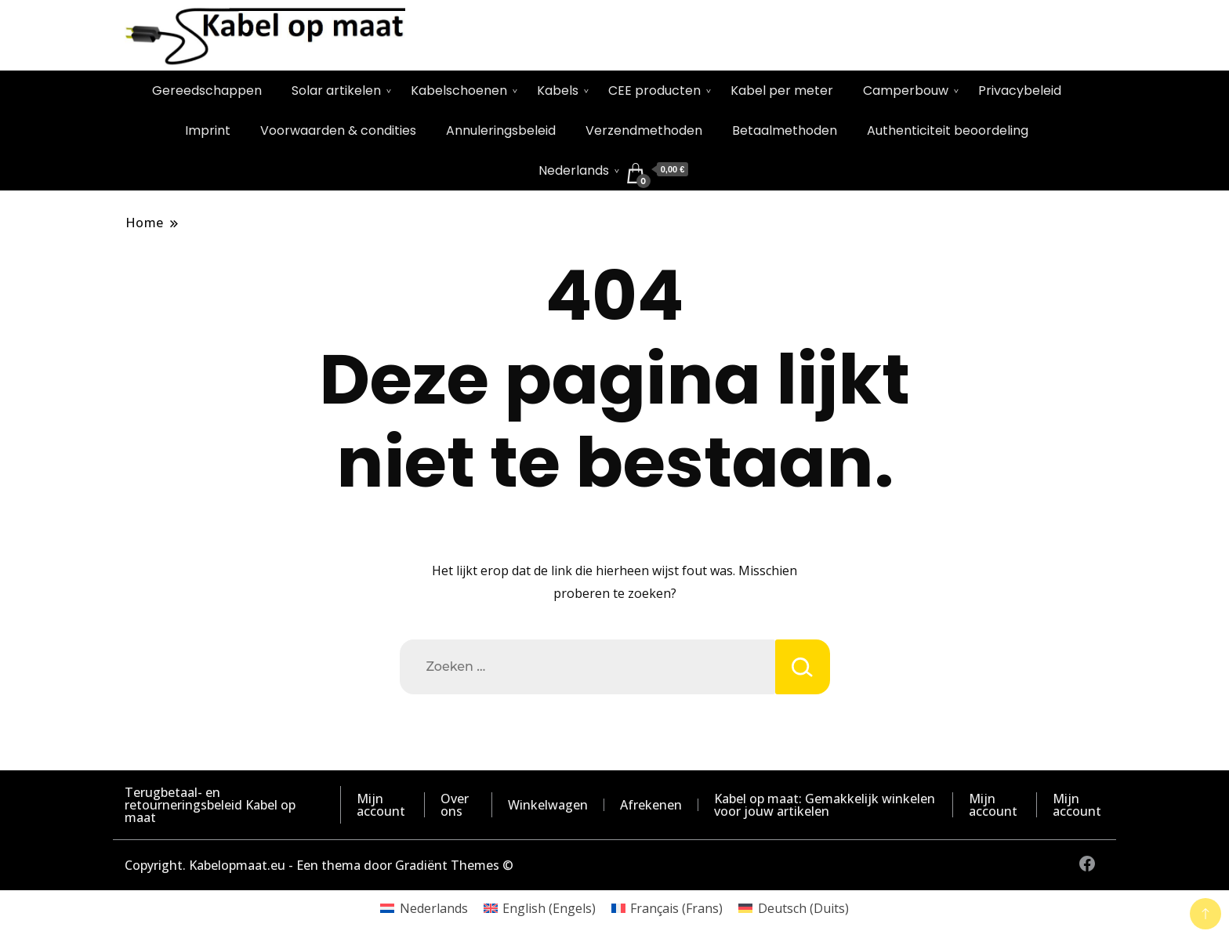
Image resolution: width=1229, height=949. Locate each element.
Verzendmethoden (643, 130)
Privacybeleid (1019, 90)
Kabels (557, 90)
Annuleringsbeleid (501, 130)
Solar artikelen (336, 90)
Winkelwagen (548, 804)
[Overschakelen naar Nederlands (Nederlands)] (423, 907)
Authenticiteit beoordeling (947, 130)
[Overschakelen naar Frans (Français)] (667, 907)
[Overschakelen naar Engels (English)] (540, 907)
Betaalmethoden (784, 130)
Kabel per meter (782, 90)
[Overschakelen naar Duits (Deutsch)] (793, 907)
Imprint (207, 130)
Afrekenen (651, 804)
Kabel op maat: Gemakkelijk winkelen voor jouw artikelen (824, 805)
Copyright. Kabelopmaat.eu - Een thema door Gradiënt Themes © (319, 865)
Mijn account (381, 805)
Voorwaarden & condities (338, 130)
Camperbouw (905, 90)
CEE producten (654, 90)
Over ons (454, 805)
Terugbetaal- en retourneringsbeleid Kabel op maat (210, 805)
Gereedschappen (207, 90)
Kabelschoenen (459, 90)
